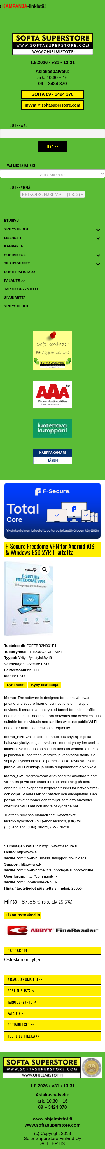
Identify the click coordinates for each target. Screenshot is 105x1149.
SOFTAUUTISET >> (20, 1024)
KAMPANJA (22, 6)
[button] (52, 511)
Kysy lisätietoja (44, 685)
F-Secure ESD (37, 664)
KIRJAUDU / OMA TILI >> (24, 979)
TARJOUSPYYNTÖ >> (22, 1002)
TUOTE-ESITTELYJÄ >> (23, 1036)
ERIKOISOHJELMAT (44, 652)
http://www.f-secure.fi (59, 846)
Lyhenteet (15, 685)
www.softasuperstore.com (52, 1125)
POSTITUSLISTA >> (21, 991)
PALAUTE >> (16, 1013)
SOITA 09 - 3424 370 (52, 94)
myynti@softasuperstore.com (52, 105)
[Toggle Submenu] (98, 229)
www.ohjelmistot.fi (52, 1119)
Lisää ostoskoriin (23, 914)
